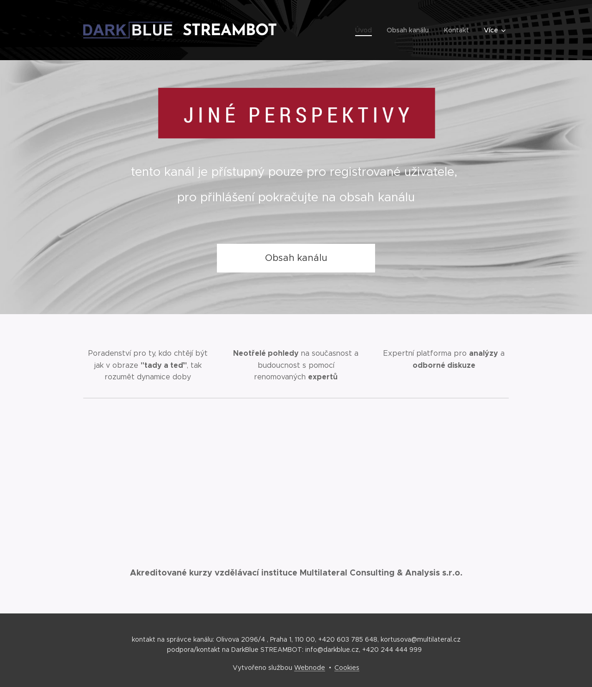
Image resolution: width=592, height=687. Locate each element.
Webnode (309, 667)
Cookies (346, 667)
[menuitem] (367, 30)
